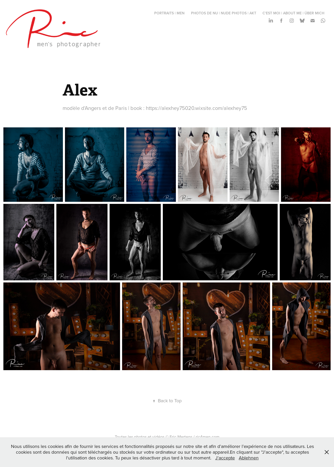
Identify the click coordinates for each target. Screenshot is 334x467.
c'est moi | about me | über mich (293, 13)
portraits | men (169, 13)
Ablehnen (249, 457)
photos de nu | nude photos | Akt (223, 13)
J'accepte (225, 457)
